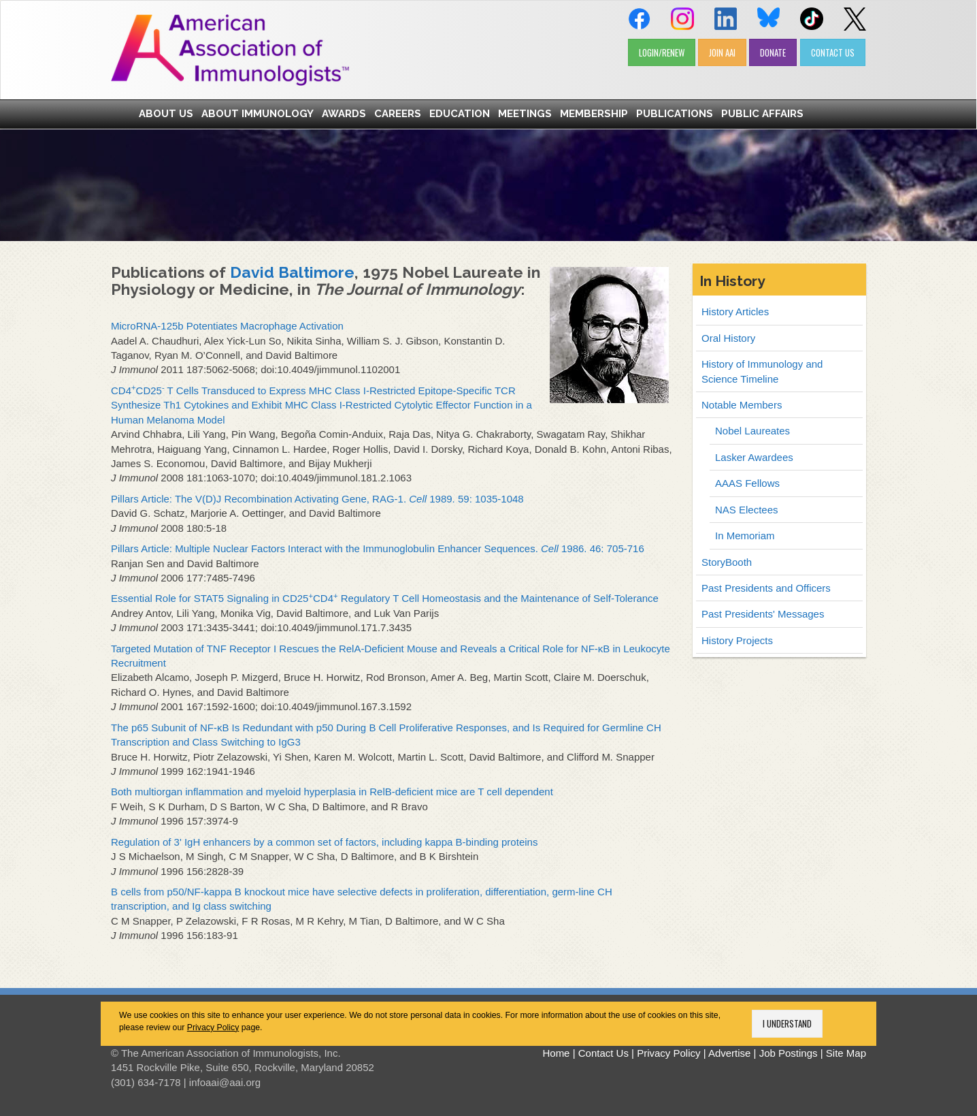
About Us (166, 114)
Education (459, 114)
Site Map (846, 1053)
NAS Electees (746, 509)
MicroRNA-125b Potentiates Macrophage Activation (227, 326)
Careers (397, 114)
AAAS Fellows (747, 483)
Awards (344, 114)
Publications (674, 114)
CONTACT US (833, 52)
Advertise (729, 1053)
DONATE (773, 52)
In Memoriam (745, 535)
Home (555, 1053)
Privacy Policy (213, 1027)
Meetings (525, 114)
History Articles (735, 311)
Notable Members (741, 405)
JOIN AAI (722, 52)
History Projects (737, 640)
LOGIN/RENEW (661, 52)
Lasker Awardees (754, 457)
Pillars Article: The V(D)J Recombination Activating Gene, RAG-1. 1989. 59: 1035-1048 (317, 499)
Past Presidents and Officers (766, 588)
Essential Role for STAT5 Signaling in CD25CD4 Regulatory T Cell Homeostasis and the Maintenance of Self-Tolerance (385, 598)
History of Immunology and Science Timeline (762, 371)
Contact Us (603, 1053)
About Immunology (257, 114)
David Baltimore (292, 272)
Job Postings (788, 1053)
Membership (594, 114)
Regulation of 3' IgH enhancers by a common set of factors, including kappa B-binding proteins (324, 842)
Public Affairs (762, 114)
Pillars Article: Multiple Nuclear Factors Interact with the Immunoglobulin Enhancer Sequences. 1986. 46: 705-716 (377, 548)
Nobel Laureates (752, 430)
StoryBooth (726, 562)
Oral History (728, 338)
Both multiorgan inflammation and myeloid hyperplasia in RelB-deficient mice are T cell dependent (332, 791)
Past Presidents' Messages (762, 614)
